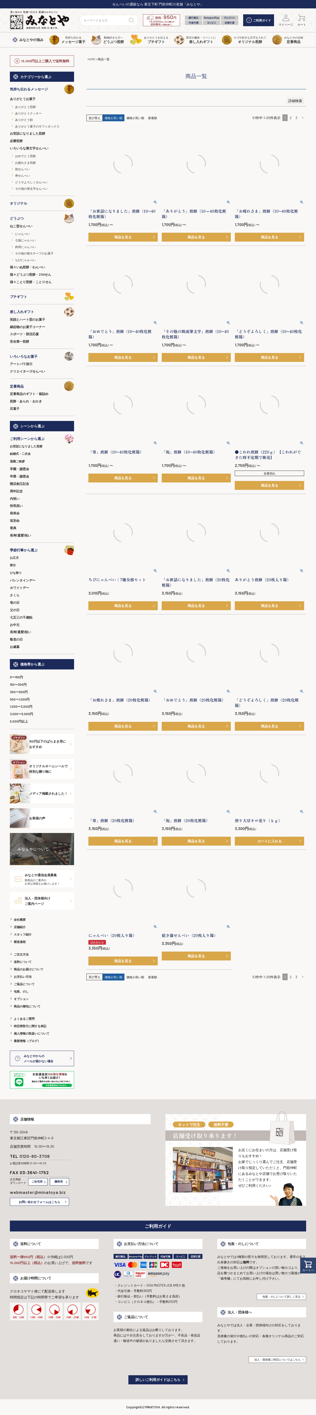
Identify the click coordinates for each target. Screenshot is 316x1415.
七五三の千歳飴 (21, 617)
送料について (23, 961)
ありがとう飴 (24, 119)
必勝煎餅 (16, 141)
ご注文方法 (21, 954)
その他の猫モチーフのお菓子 (34, 253)
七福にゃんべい (25, 240)
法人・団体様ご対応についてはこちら (277, 1359)
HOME (91, 59)
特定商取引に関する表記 (30, 1026)
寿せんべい (22, 175)
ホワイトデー (19, 588)
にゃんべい (22, 233)
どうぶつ (42, 218)
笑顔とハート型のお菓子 (27, 319)
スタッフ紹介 (23, 934)
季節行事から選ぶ (42, 550)
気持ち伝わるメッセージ (42, 89)
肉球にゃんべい (25, 247)
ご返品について (24, 984)
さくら (15, 595)
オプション (21, 998)
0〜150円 (16, 677)
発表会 (15, 513)
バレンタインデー (23, 580)
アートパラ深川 (21, 364)
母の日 (15, 602)
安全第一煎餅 (19, 341)
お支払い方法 (23, 976)
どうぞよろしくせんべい (31, 182)
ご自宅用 (37, 1181)
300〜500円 (19, 692)
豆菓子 (15, 409)
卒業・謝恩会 (19, 476)
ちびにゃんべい (25, 260)
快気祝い (16, 506)
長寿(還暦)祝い (20, 535)
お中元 (15, 625)
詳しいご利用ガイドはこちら (158, 1379)
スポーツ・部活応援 (24, 334)
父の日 (15, 610)
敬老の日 (16, 639)
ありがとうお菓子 (23, 99)
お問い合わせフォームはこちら (39, 1202)
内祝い (15, 498)
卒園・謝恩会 (19, 469)
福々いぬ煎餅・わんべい (27, 267)
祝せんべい (22, 169)
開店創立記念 (19, 484)
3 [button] (296, 118)
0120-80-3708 (35, 1156)
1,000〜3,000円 (21, 706)
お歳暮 (15, 647)
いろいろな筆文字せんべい (29, 148)
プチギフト (42, 297)
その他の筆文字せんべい (31, 188)
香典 (13, 528)
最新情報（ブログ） (27, 1040)
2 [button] (291, 118)
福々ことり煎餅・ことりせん (31, 282)
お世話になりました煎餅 (27, 133)
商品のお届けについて (28, 969)
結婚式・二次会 (20, 453)
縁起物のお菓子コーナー (27, 327)
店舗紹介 (20, 927)
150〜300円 (18, 685)
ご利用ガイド (258, 20)
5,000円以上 (19, 721)
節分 (13, 565)
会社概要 (20, 919)
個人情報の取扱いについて (31, 1033)
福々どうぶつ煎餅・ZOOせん (30, 274)
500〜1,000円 (20, 699)
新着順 (152, 118)
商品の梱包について (27, 1006)
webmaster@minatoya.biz (38, 1192)
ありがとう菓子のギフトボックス (37, 126)
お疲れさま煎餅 (25, 162)
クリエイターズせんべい (27, 371)
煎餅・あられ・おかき (26, 401)
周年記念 (16, 491)
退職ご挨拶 (17, 461)
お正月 (14, 557)
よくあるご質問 (24, 1018)
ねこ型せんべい (21, 226)
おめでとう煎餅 (25, 156)
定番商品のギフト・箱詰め (29, 394)
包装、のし (21, 991)
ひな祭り (16, 572)
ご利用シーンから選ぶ (42, 439)
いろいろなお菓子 (42, 356)
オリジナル (42, 203)
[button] (302, 118)
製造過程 (20, 941)
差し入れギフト (42, 312)
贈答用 (59, 1181)
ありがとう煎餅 (25, 106)
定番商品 (42, 386)
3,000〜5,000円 (21, 714)
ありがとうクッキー (28, 113)
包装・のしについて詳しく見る (281, 1296)
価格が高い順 (135, 118)
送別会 (15, 520)
